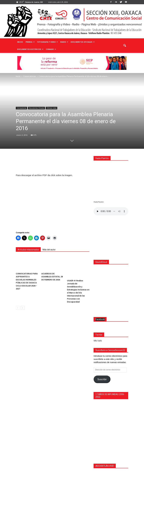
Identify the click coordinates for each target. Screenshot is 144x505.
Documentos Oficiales (83, 42)
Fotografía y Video (47, 42)
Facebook (100, 286)
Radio (64, 42)
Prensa (30, 42)
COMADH (51, 49)
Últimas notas (51, 108)
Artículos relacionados (28, 249)
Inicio (20, 42)
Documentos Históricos (30, 49)
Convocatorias (21, 108)
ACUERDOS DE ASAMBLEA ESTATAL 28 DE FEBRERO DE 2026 (52, 276)
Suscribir (102, 346)
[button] (124, 45)
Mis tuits (98, 307)
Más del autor (49, 249)
